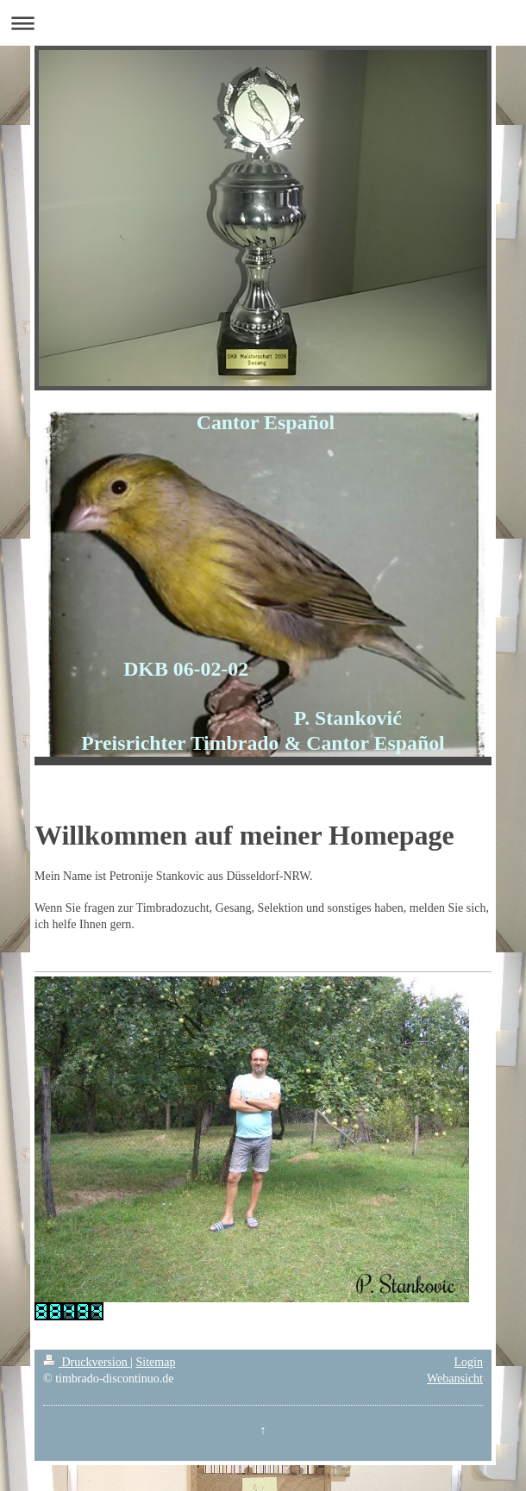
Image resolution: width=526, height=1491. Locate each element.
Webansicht (455, 1378)
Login (468, 1362)
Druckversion (86, 1362)
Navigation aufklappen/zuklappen (263, 22)
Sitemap (156, 1362)
